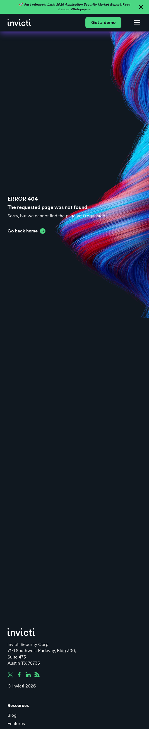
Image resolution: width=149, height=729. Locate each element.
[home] (19, 22)
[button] (135, 22)
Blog (12, 715)
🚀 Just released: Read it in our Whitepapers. (74, 7)
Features (16, 723)
